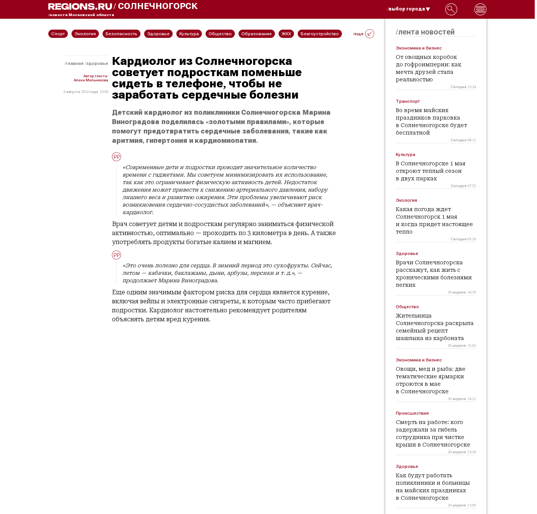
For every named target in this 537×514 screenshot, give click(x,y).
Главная (75, 63)
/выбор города (409, 9)
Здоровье (97, 63)
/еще (363, 33)
